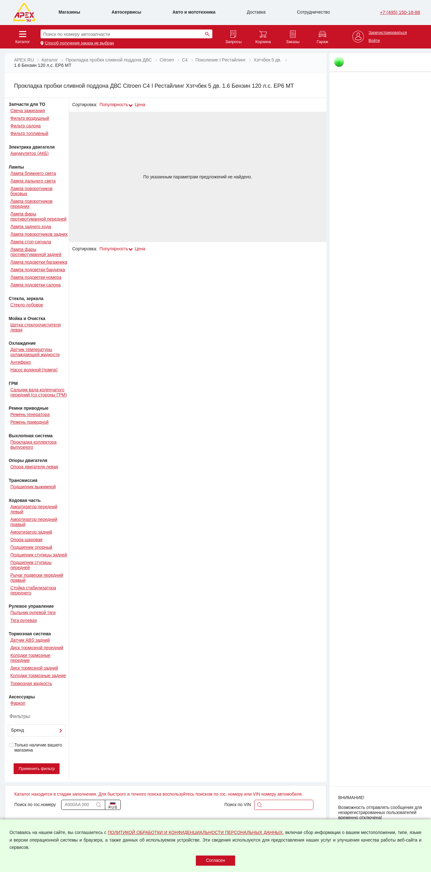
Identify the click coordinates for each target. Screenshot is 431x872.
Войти (374, 40)
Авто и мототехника (193, 12)
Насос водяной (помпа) (34, 370)
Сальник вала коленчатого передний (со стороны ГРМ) (38, 392)
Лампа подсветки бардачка (37, 269)
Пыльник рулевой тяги (33, 612)
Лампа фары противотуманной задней (35, 252)
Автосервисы (126, 12)
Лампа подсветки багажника (38, 262)
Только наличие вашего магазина (35, 748)
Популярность (114, 104)
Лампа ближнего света (33, 173)
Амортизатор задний (31, 532)
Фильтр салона (25, 126)
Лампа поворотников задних (39, 234)
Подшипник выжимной (33, 486)
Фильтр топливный (29, 133)
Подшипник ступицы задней (38, 555)
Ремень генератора (30, 414)
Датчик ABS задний (30, 640)
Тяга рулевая (23, 620)
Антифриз (20, 362)
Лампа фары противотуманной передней (38, 216)
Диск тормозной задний (34, 668)
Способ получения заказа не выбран (79, 43)
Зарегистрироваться (388, 32)
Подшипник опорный (31, 547)
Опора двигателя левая (34, 467)
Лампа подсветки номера (35, 277)
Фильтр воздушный (29, 118)
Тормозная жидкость (31, 683)
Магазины (69, 12)
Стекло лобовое (26, 305)
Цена (140, 104)
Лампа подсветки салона (35, 285)
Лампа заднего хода (30, 226)
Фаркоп (17, 703)
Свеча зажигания (27, 110)
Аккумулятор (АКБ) (29, 153)
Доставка (256, 12)
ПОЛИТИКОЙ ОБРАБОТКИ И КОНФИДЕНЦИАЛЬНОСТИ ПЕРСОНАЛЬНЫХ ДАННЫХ (195, 832)
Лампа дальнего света (33, 181)
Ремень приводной (29, 422)
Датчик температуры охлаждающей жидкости (35, 352)
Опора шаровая (26, 539)
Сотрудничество (313, 12)
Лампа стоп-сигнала (30, 242)
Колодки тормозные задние (38, 675)
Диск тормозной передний (36, 647)
